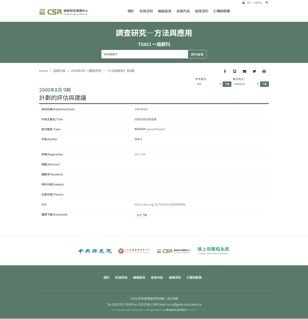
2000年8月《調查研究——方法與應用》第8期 (103, 70)
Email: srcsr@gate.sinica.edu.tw (180, 304)
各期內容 (183, 10)
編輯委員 (164, 10)
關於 (131, 10)
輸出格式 (238, 79)
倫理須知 (201, 10)
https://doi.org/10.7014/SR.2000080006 (159, 205)
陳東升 (138, 139)
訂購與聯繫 (221, 10)
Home (43, 70)
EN (249, 2)
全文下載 (142, 215)
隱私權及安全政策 (174, 310)
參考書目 (200, 79)
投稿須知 (146, 10)
